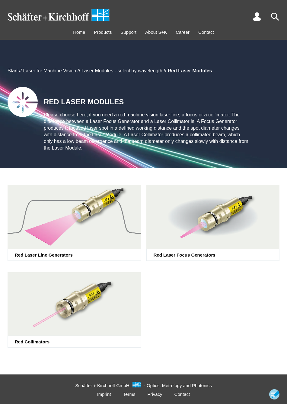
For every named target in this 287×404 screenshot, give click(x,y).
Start (13, 70)
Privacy (154, 394)
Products (103, 32)
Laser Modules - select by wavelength (121, 70)
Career (183, 32)
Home (79, 32)
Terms (129, 394)
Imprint (104, 394)
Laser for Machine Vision (49, 70)
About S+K (156, 32)
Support (128, 32)
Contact (206, 32)
